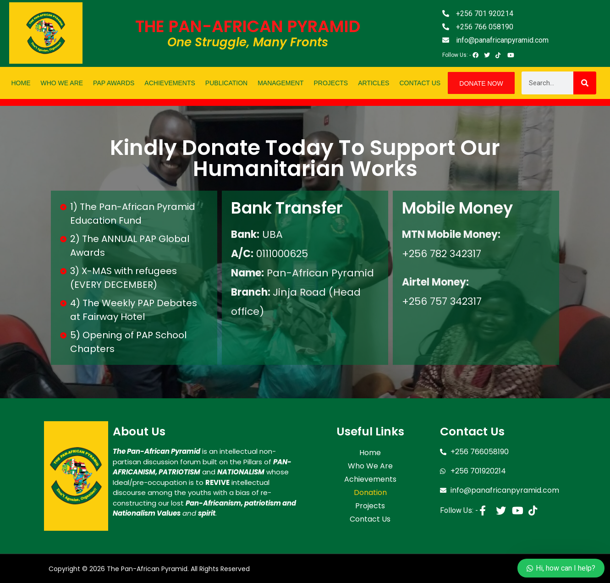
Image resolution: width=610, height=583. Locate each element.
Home (21, 83)
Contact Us (419, 83)
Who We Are (62, 83)
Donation (370, 488)
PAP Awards (113, 83)
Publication (226, 83)
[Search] (584, 83)
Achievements (169, 83)
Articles (373, 83)
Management (280, 83)
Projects (331, 83)
